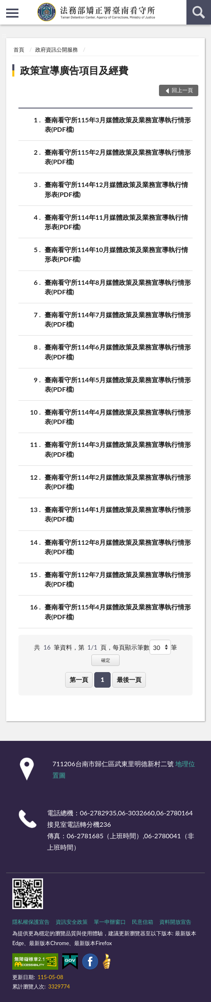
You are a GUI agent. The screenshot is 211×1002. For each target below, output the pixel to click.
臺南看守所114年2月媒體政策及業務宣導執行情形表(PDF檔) (118, 481)
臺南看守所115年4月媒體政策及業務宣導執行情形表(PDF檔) (118, 611)
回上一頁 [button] (182, 90)
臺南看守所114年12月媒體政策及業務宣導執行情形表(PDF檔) (116, 189)
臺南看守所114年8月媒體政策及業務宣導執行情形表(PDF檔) (118, 287)
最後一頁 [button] (129, 679)
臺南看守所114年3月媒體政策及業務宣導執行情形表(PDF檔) (118, 449)
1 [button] (102, 679)
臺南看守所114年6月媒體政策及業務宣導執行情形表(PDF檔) (118, 351)
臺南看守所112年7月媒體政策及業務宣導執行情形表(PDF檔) (118, 579)
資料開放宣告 (175, 921)
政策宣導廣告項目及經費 (74, 70)
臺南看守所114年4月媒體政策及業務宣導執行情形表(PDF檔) (118, 416)
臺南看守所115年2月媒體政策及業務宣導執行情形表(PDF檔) (118, 156)
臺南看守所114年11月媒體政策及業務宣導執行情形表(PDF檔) (116, 221)
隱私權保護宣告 (31, 921)
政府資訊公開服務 (56, 49)
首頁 (19, 49)
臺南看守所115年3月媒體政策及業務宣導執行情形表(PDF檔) (118, 124)
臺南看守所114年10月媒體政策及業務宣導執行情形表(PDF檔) (116, 254)
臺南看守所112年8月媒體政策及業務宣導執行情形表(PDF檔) (118, 546)
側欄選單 (12, 13)
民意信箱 (142, 921)
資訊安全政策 (72, 921)
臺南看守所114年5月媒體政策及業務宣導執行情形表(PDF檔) (118, 384)
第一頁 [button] (79, 679)
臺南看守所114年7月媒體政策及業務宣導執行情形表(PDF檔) (118, 319)
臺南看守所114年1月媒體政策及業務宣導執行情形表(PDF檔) (118, 514)
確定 (105, 660)
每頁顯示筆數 (131, 647)
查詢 (198, 12)
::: (7, 6)
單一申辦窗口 (110, 921)
